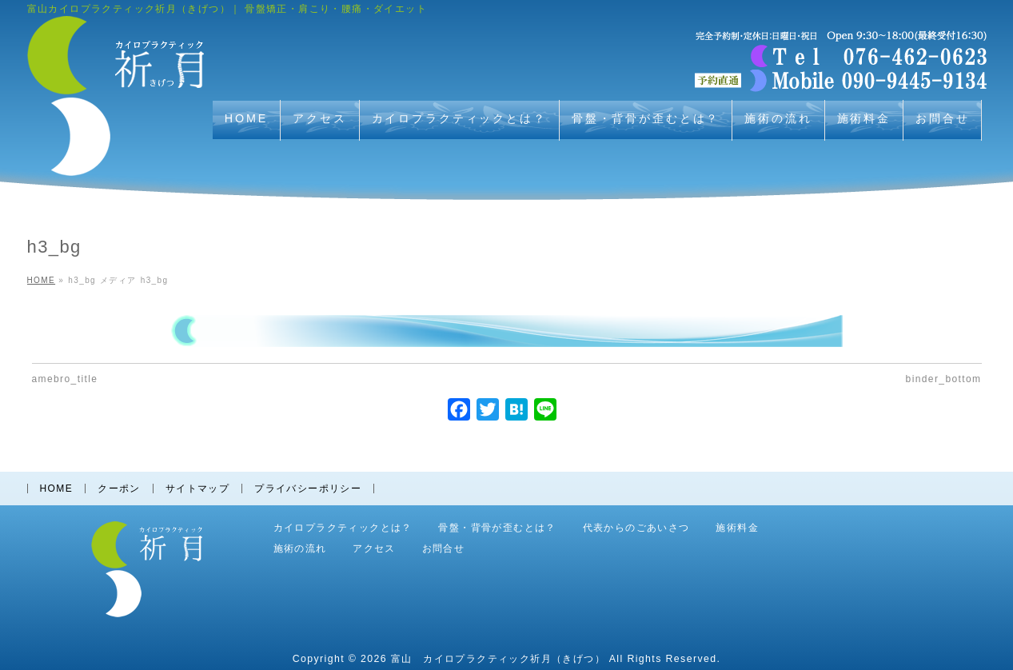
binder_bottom (944, 379)
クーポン (119, 488)
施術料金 (737, 528)
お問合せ (443, 549)
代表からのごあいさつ (636, 528)
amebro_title (65, 379)
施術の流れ (300, 549)
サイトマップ (197, 488)
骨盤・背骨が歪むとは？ (497, 528)
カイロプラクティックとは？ (343, 528)
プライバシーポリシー (307, 488)
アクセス (374, 549)
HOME (57, 488)
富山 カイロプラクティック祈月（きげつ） (498, 658)
